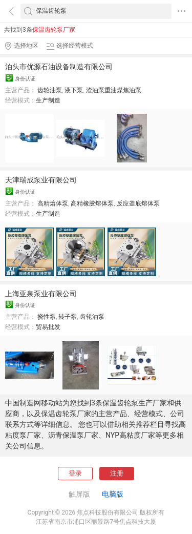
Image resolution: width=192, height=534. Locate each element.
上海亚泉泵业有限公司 (41, 294)
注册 (116, 473)
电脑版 (112, 494)
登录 (75, 473)
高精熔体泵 (52, 203)
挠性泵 (46, 316)
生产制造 (48, 100)
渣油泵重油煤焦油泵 (113, 90)
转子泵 (67, 316)
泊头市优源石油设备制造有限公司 (59, 67)
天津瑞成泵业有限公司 (41, 180)
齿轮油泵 (49, 90)
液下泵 (74, 90)
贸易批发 (48, 327)
